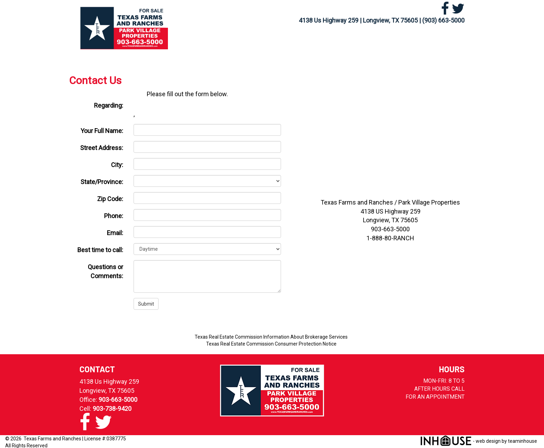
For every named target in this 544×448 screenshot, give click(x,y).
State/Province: (101, 181)
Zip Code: (110, 198)
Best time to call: (100, 250)
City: (117, 164)
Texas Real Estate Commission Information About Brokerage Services (271, 337)
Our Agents (380, 39)
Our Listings (239, 39)
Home (196, 39)
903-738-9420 (112, 408)
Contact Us (431, 39)
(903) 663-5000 (443, 20)
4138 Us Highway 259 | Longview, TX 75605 (358, 20)
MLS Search (289, 39)
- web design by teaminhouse (478, 441)
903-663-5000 (118, 399)
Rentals (334, 39)
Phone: (113, 215)
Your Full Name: (101, 130)
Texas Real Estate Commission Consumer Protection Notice (271, 344)
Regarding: (108, 105)
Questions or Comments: (105, 271)
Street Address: (101, 147)
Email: (115, 233)
